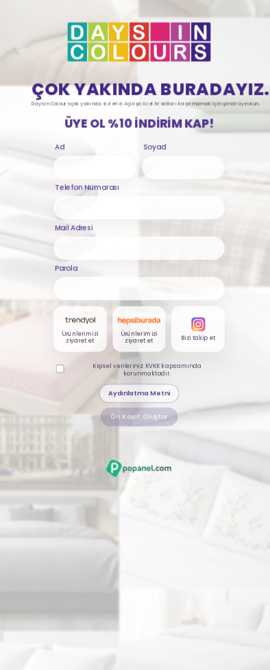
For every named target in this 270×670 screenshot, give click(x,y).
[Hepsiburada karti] (139, 330)
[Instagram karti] (198, 330)
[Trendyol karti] (80, 330)
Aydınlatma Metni (139, 394)
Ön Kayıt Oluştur (139, 417)
